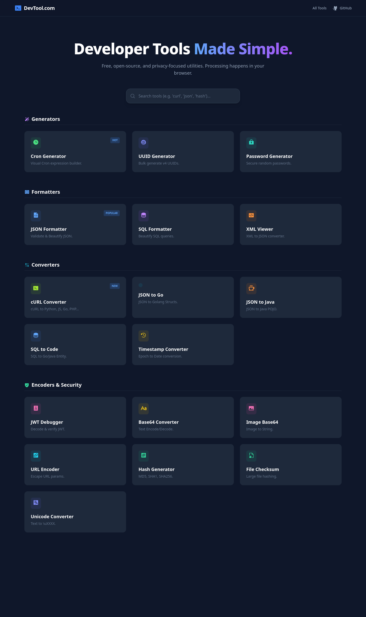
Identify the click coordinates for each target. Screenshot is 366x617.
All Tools (320, 8)
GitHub (342, 8)
